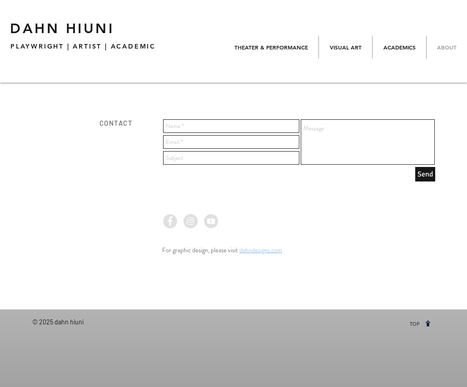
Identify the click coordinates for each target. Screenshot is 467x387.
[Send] (425, 174)
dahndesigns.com (260, 250)
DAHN (62, 28)
